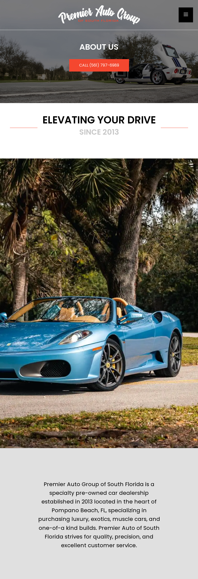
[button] (99, 65)
